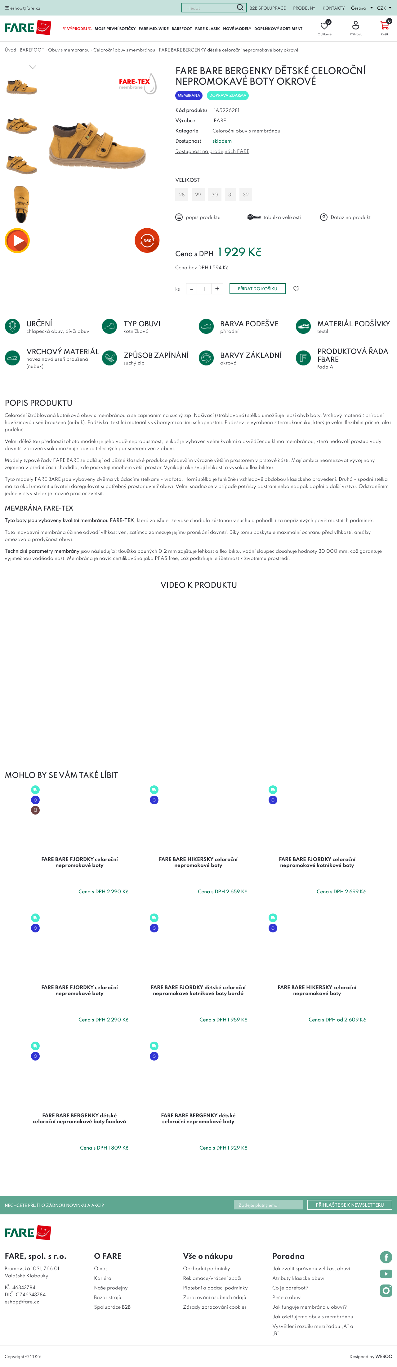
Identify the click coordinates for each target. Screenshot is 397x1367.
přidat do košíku (257, 288)
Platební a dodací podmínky (215, 1287)
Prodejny (304, 8)
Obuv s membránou (69, 49)
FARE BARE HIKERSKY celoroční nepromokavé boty (198, 862)
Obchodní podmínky (206, 1268)
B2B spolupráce (268, 8)
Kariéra (102, 1277)
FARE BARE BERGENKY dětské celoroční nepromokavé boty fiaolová (79, 1118)
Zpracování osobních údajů (214, 1296)
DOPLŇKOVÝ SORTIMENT (278, 28)
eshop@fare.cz (22, 8)
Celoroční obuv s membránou (124, 49)
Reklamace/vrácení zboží (212, 1277)
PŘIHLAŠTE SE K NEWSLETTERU (350, 1205)
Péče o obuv (286, 1296)
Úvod (10, 49)
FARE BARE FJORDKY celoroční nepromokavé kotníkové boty (317, 862)
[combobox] (207, 7)
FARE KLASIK (207, 28)
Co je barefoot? (290, 1287)
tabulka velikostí (274, 216)
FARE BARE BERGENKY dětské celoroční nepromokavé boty (198, 1118)
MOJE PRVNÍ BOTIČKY (115, 28)
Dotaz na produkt (345, 217)
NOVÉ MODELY (237, 28)
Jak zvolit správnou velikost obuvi (311, 1268)
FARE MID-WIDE (154, 28)
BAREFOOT (182, 28)
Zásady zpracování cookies (215, 1306)
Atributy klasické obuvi (298, 1277)
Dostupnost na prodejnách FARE (212, 150)
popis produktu (198, 217)
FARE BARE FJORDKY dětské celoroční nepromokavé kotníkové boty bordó (198, 990)
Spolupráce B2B (112, 1306)
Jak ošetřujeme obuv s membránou (312, 1316)
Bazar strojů (107, 1296)
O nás (101, 1268)
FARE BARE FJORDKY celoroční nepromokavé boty (79, 862)
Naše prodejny (111, 1287)
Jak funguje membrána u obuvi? (309, 1306)
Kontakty (334, 8)
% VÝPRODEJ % (77, 28)
